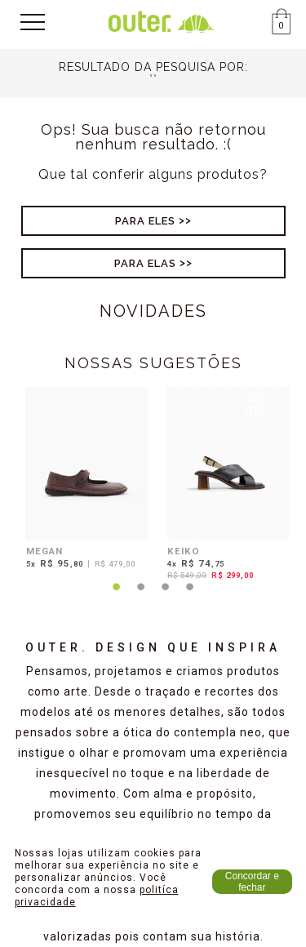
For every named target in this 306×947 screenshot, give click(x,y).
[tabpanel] (82, 480)
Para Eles (145, 221)
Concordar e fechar (252, 881)
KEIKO (183, 551)
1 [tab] (117, 597)
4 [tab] (190, 597)
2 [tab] (141, 597)
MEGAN (44, 551)
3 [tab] (165, 597)
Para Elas (145, 263)
